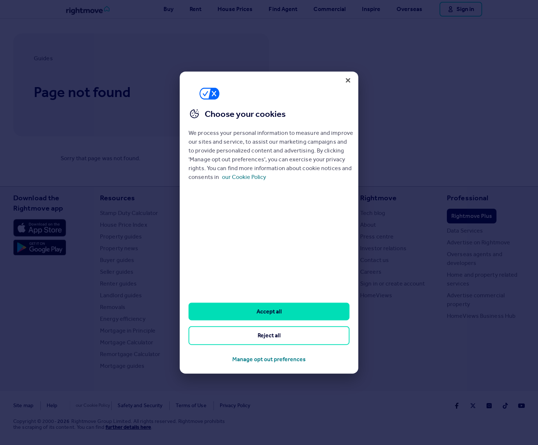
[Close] (348, 80)
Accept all (269, 311)
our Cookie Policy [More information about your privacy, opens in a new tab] (244, 177)
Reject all (269, 335)
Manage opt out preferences (269, 358)
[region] (269, 222)
